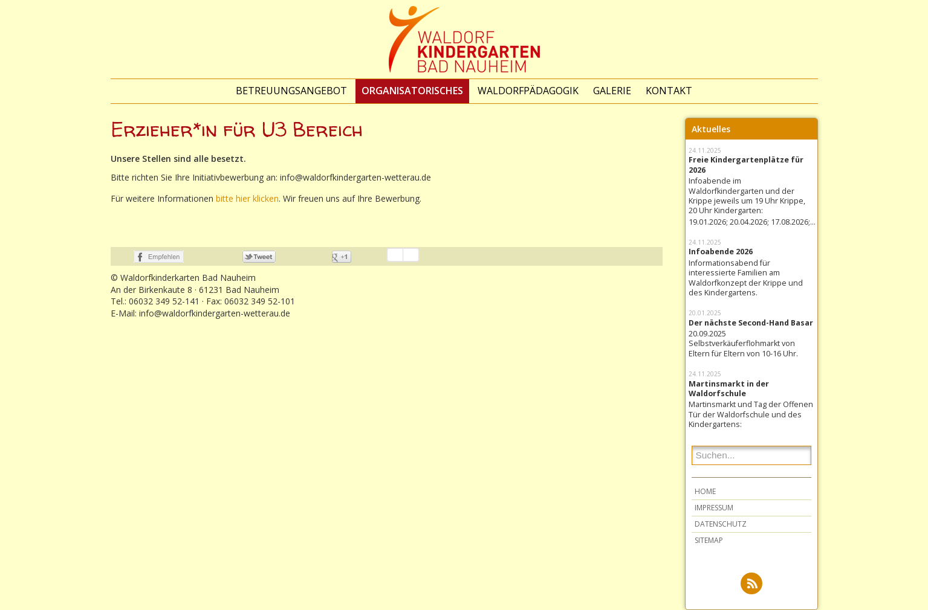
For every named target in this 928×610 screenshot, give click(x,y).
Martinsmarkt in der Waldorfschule (729, 389)
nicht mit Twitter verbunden (229, 256)
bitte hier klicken (247, 198)
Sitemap (709, 540)
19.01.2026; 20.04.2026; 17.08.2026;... (751, 222)
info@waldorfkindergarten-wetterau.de (214, 313)
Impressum (714, 507)
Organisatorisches (412, 90)
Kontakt (669, 90)
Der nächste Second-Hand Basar (751, 323)
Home (705, 491)
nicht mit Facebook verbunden (121, 256)
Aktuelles (711, 129)
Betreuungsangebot (291, 90)
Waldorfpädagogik (528, 90)
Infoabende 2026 (721, 252)
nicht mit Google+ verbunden (319, 256)
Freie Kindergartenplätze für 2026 (746, 165)
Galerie (612, 90)
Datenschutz (721, 524)
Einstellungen (411, 255)
